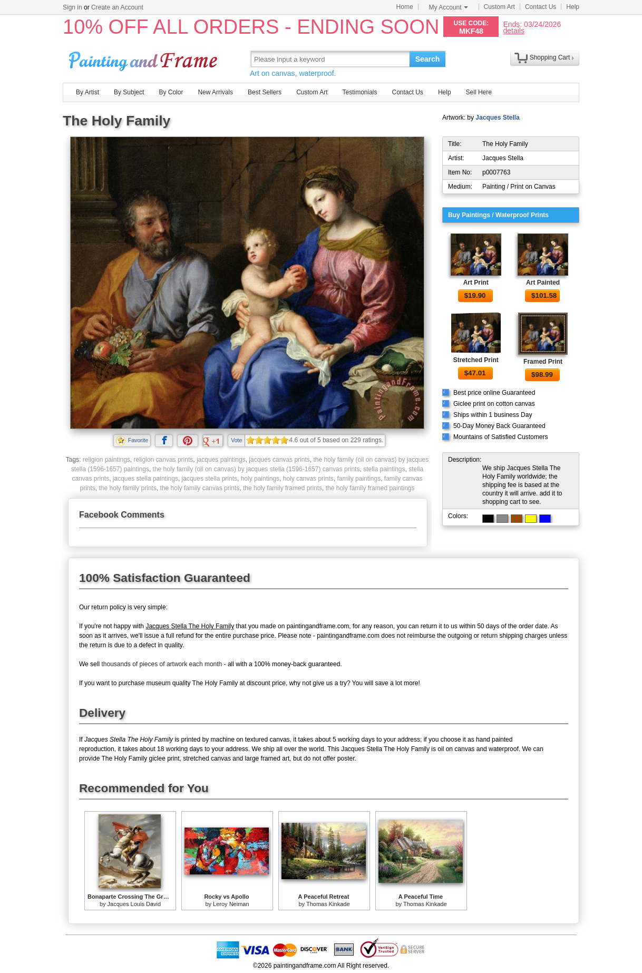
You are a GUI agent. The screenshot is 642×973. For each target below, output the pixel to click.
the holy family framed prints (282, 488)
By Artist (87, 92)
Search (427, 59)
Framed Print (542, 361)
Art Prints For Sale (144, 59)
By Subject (129, 92)
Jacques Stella (497, 117)
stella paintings (384, 469)
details (513, 30)
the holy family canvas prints (200, 488)
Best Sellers (264, 92)
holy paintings (260, 478)
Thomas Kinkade (328, 904)
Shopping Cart (550, 57)
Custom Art (499, 7)
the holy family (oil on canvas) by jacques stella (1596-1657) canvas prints (256, 469)
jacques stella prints (209, 478)
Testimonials (359, 92)
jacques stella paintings (145, 478)
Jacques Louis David (134, 904)
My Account (448, 7)
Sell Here (479, 92)
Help (572, 7)
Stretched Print (476, 360)
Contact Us (540, 7)
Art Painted (543, 282)
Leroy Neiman (231, 904)
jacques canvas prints (279, 459)
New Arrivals (215, 92)
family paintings (359, 478)
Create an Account (117, 7)
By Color (171, 92)
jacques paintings (221, 459)
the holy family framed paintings (370, 488)
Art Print (476, 282)
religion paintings (106, 459)
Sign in (72, 7)
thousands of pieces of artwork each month (161, 664)
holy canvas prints (308, 478)
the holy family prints (128, 488)
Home (404, 7)
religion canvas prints (163, 459)
